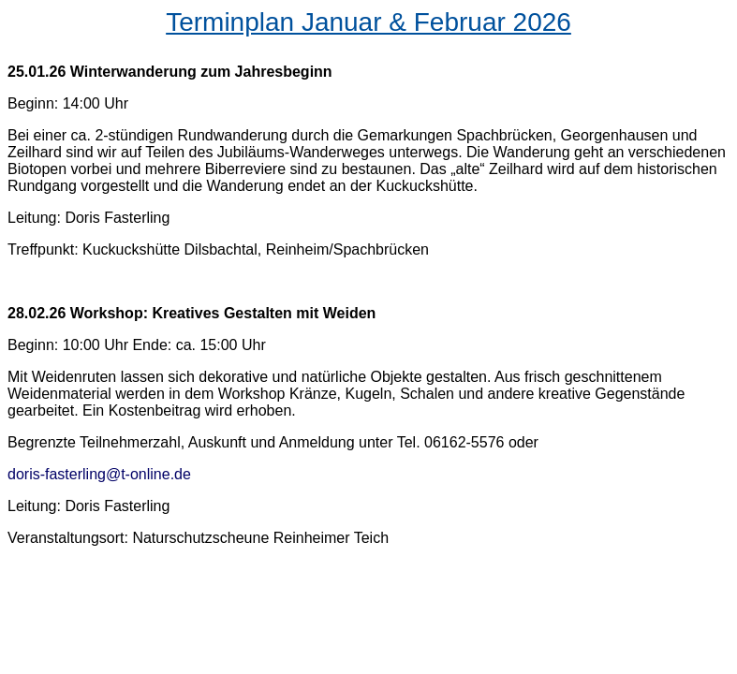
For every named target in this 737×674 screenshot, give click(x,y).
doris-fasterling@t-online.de (99, 474)
